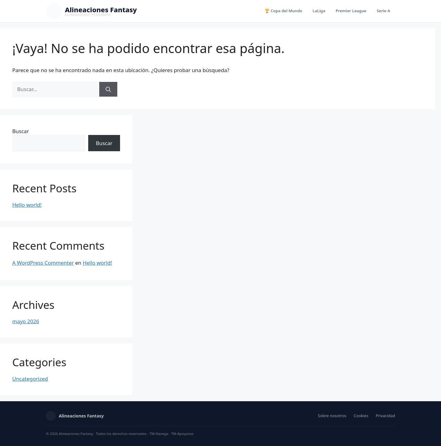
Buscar (20, 131)
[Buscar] (108, 89)
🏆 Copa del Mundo (283, 10)
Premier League (351, 10)
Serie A (383, 10)
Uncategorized (30, 378)
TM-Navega (158, 433)
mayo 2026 (25, 321)
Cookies (361, 415)
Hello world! (27, 204)
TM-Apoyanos (182, 433)
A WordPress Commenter (43, 262)
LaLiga (319, 10)
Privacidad (385, 415)
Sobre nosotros (332, 415)
